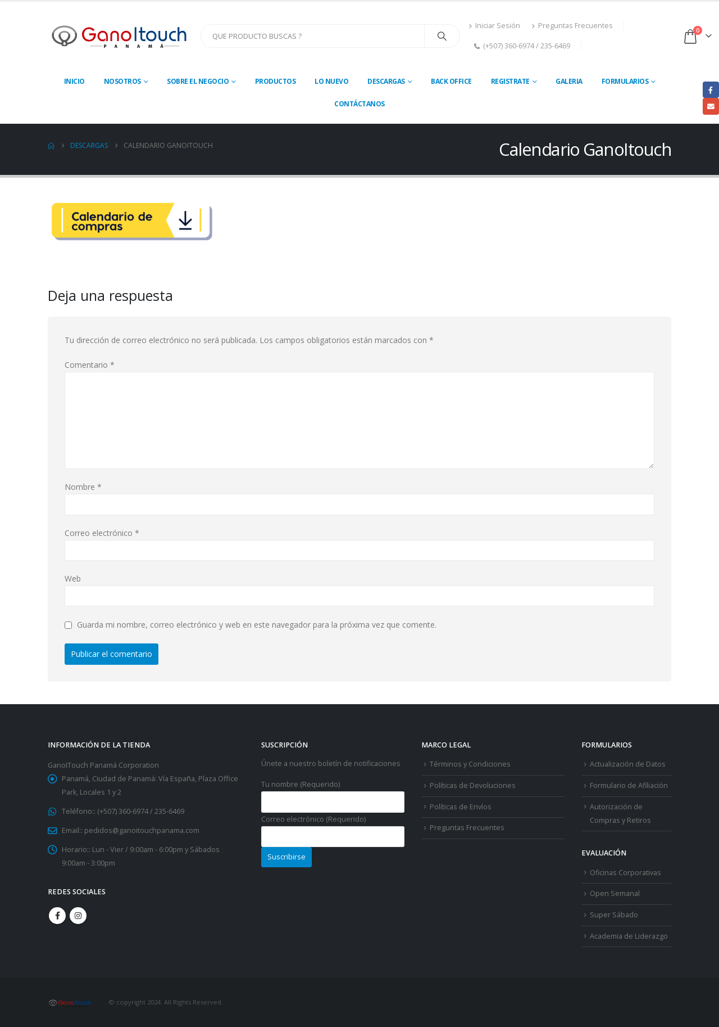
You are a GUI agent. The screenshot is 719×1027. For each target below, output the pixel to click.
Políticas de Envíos (461, 807)
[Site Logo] (120, 36)
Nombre (83, 486)
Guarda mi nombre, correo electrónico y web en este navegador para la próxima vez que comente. (256, 625)
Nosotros (122, 81)
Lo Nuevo (331, 81)
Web (73, 578)
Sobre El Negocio (198, 81)
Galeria (569, 81)
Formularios (625, 81)
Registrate (510, 81)
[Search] (442, 36)
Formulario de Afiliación (629, 785)
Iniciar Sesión (494, 25)
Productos (275, 81)
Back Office (451, 81)
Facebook (57, 915)
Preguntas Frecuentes (572, 25)
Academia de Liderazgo (629, 936)
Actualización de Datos (628, 764)
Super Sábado (614, 915)
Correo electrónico (102, 533)
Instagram (78, 915)
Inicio (74, 81)
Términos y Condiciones (470, 764)
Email (711, 106)
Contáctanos (359, 104)
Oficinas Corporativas (625, 872)
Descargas (386, 81)
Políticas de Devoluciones (473, 785)
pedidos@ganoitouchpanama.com (141, 830)
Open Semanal (615, 893)
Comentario (90, 364)
